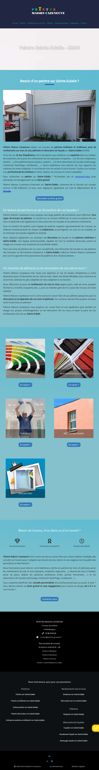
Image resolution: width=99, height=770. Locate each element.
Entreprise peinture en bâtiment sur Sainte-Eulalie (25, 720)
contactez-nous (82, 176)
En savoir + (24, 384)
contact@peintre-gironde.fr (50, 637)
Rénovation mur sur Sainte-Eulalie (73, 701)
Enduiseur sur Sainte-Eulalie (73, 694)
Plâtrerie (74, 709)
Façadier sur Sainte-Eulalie (74, 728)
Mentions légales (78, 766)
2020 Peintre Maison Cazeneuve (27, 766)
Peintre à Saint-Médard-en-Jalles (49, 662)
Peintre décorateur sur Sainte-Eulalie (25, 714)
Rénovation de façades (73, 722)
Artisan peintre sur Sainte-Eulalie (25, 707)
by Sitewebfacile (56, 766)
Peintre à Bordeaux (49, 655)
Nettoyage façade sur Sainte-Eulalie (73, 741)
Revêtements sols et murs (74, 689)
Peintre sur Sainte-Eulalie (25, 694)
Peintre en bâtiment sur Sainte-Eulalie (25, 701)
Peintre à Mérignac (49, 651)
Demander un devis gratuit (49, 198)
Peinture (25, 689)
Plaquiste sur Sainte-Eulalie (73, 714)
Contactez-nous (49, 599)
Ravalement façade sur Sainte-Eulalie (74, 734)
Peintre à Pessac (49, 659)
